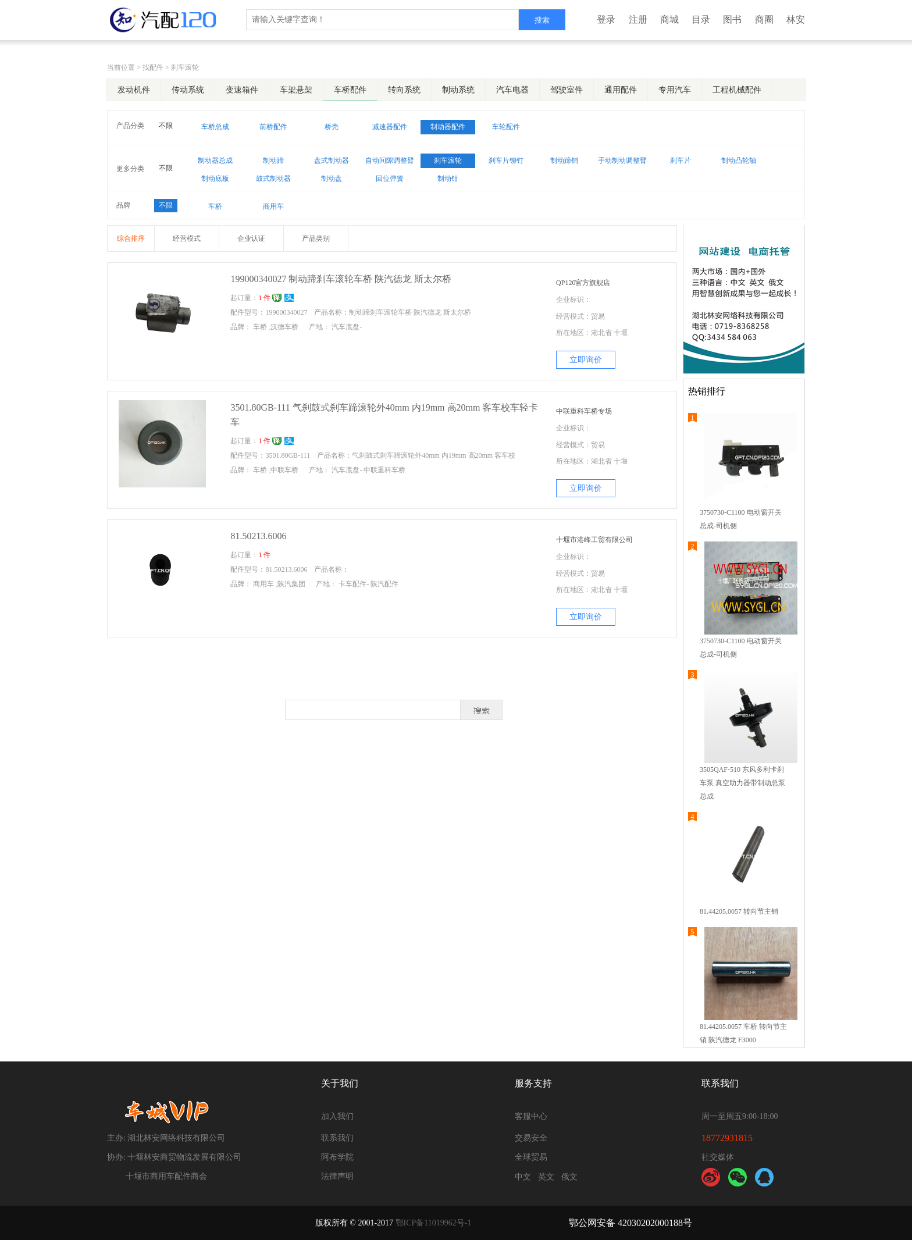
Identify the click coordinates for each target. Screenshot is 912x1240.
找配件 (152, 67)
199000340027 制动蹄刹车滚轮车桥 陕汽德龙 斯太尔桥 (340, 279)
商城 (669, 19)
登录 (606, 19)
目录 (701, 19)
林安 (795, 19)
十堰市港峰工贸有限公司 (594, 540)
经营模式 (187, 238)
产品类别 (316, 238)
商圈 (764, 19)
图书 (732, 19)
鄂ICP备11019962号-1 (434, 1222)
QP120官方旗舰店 (583, 283)
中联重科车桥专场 (584, 411)
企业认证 (251, 238)
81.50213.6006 (258, 536)
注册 (638, 19)
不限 (166, 126)
